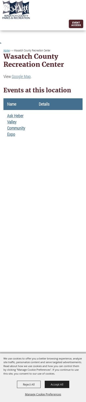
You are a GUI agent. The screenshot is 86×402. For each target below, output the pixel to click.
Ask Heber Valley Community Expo (16, 125)
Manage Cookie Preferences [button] (43, 394)
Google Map (21, 76)
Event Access (76, 24)
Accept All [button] (57, 384)
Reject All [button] (29, 384)
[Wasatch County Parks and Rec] (16, 10)
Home (6, 50)
